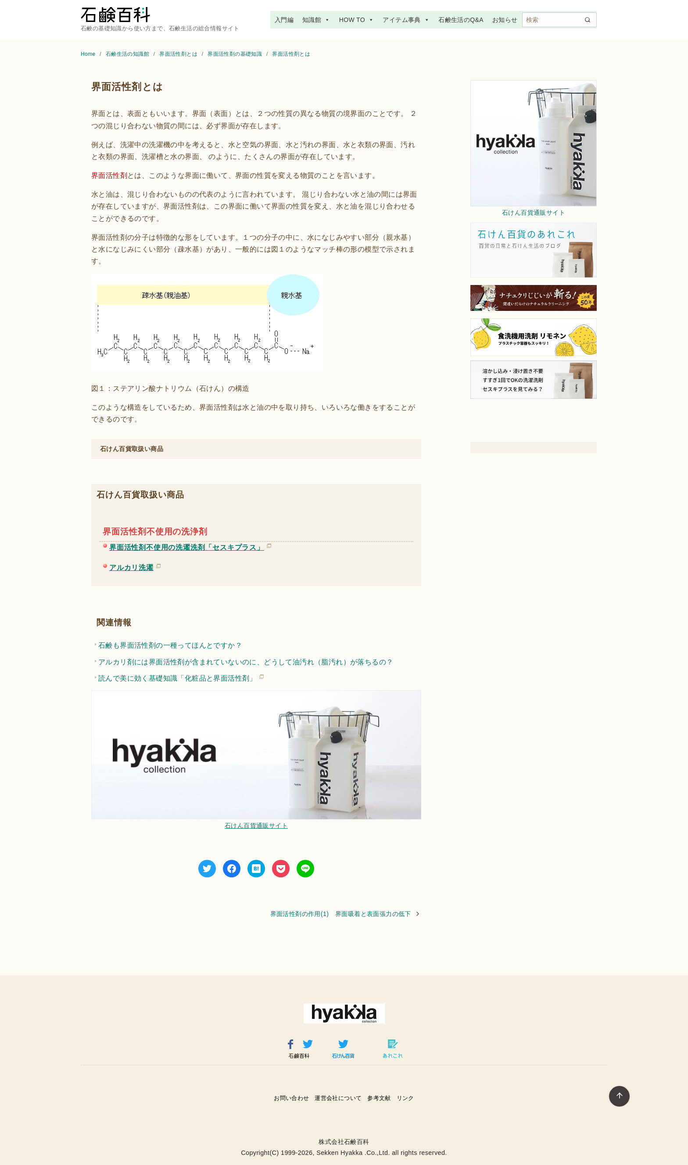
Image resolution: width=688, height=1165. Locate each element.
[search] (587, 19)
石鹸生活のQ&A (461, 19)
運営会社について (338, 1098)
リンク (405, 1098)
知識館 (316, 19)
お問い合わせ (291, 1098)
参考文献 (379, 1098)
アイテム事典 (406, 19)
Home (89, 54)
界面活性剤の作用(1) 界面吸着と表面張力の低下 (340, 913)
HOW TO (356, 19)
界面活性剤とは (179, 54)
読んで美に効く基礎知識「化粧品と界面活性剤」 (177, 676)
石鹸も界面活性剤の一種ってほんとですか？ (170, 645)
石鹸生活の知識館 (128, 54)
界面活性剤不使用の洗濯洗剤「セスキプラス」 (186, 546)
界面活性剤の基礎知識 (236, 54)
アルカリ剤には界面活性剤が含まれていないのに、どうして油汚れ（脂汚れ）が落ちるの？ (245, 662)
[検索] (559, 19)
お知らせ (505, 19)
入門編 (284, 19)
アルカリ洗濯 (131, 566)
